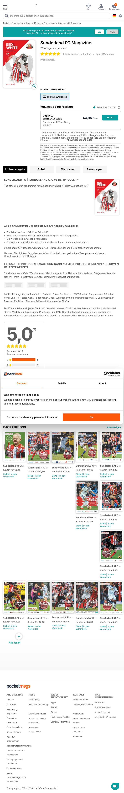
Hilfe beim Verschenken (35, 729)
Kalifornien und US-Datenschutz (15, 752)
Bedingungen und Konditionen (14, 761)
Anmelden (77, 736)
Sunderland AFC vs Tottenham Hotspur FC (111, 515)
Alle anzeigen (114, 427)
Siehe (6, 474)
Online (54, 712)
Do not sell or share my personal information (32, 417)
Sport (28, 23)
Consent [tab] (21, 383)
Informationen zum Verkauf (81, 720)
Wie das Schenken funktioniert (37, 720)
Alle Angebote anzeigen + (81, 139)
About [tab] (102, 383)
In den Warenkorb (10, 475)
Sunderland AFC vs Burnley (86, 465)
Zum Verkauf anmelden (79, 729)
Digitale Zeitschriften (60, 722)
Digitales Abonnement (13, 23)
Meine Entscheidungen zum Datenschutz (16, 777)
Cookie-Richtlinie (14, 768)
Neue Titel (11, 704)
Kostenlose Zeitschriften (12, 720)
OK (91, 417)
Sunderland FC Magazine (69, 23)
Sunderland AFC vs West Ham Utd (38, 467)
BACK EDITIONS (14, 427)
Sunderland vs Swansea (14, 465)
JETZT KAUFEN (110, 118)
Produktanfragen (80, 699)
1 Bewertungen (71, 54)
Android (54, 707)
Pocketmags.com (103, 707)
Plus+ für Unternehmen (12, 739)
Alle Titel (10, 699)
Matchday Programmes (45, 23)
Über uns (99, 702)
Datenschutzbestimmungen (16, 746)
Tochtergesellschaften (83, 704)
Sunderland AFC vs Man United (62, 467)
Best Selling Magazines (11, 711)
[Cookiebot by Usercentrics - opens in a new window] (106, 373)
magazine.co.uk (102, 712)
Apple (53, 702)
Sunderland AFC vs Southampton (86, 517)
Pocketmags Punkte (60, 717)
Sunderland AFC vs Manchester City (111, 465)
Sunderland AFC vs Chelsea (62, 617)
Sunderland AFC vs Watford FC (38, 618)
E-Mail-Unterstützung (38, 704)
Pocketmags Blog (14, 727)
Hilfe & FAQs (34, 699)
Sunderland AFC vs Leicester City (86, 618)
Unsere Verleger (13, 732)
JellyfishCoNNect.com (105, 717)
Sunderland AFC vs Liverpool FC (14, 617)
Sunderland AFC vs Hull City (111, 618)
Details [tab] (62, 383)
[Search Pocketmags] (7, 16)
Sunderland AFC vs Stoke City (111, 566)
